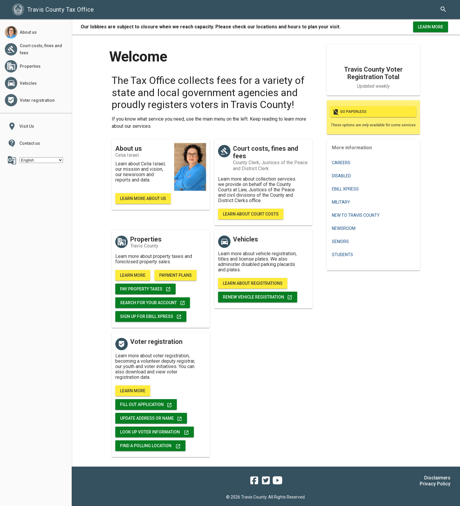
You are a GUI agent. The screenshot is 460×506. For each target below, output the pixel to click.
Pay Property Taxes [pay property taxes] (145, 289)
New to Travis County (356, 215)
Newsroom (343, 228)
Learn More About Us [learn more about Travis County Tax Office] (143, 198)
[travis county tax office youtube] (277, 482)
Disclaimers (437, 478)
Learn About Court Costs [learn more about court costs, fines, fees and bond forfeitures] (250, 214)
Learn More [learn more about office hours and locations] (430, 26)
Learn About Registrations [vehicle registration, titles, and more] (253, 283)
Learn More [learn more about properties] (132, 275)
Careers (341, 162)
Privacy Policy (435, 484)
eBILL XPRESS (345, 189)
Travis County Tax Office (53, 10)
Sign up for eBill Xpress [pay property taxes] (150, 316)
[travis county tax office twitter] (266, 482)
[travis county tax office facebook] (254, 482)
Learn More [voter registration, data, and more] (132, 390)
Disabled (341, 175)
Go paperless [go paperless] (373, 111)
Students (342, 254)
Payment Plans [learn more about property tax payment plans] (175, 275)
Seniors (340, 241)
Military (341, 202)
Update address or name (151, 418)
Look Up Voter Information (154, 432)
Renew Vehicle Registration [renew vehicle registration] (257, 297)
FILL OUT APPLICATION (146, 404)
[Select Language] (41, 160)
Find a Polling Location (150, 445)
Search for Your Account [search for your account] (152, 302)
